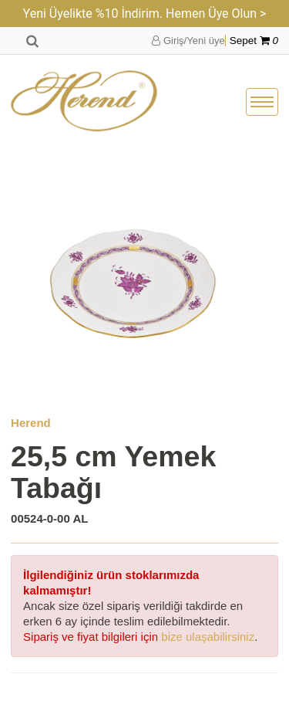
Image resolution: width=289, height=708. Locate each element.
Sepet (254, 40)
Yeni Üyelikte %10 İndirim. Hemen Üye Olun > (145, 13)
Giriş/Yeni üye (188, 40)
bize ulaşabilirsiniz (207, 636)
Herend (31, 422)
